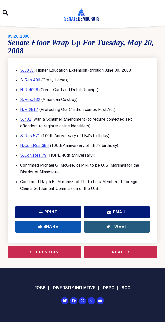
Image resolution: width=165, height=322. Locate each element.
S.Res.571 (30, 136)
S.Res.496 (30, 80)
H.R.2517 (29, 109)
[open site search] (6, 13)
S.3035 (27, 70)
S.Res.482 (30, 99)
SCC (126, 288)
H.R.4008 (29, 90)
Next (117, 252)
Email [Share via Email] (116, 212)
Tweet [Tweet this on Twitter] (116, 226)
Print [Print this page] (48, 212)
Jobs (40, 288)
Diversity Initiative (74, 288)
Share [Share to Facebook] (48, 226)
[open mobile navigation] (158, 13)
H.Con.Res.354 (34, 145)
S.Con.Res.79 (33, 155)
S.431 (25, 119)
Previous (47, 252)
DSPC (108, 288)
